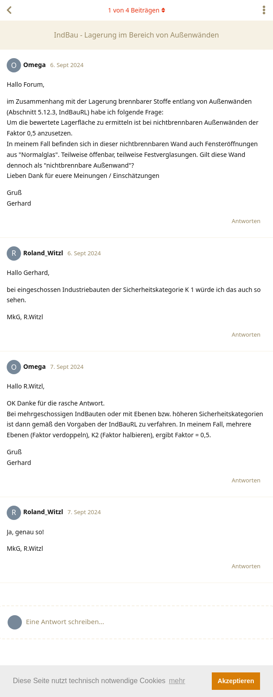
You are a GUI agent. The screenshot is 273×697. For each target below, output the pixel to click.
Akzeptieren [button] (236, 680)
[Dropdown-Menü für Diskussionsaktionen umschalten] (264, 10)
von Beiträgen (136, 10)
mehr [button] (177, 680)
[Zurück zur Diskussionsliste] (9, 10)
